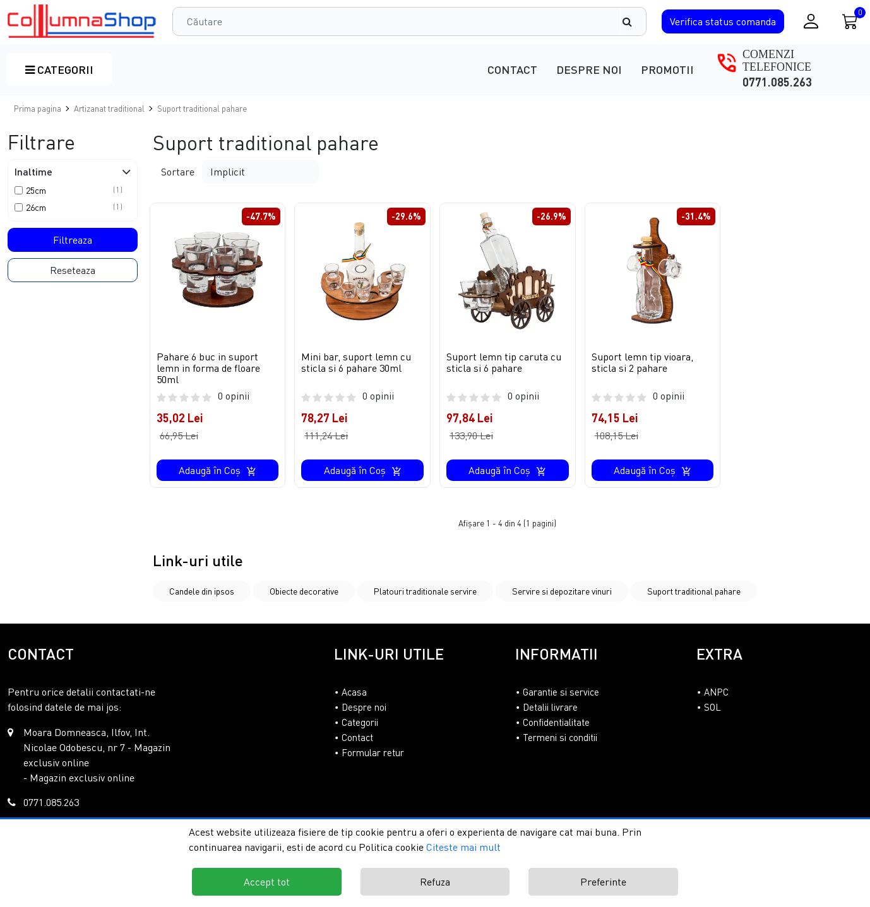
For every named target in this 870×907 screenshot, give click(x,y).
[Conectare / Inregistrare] (811, 21)
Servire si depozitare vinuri (562, 591)
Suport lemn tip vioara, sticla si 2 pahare (642, 362)
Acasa (354, 691)
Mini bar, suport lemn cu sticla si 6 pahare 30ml (356, 362)
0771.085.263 (777, 82)
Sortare (177, 171)
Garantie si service (561, 691)
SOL (712, 707)
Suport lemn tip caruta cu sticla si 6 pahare (503, 362)
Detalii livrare (550, 707)
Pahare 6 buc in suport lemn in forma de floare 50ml (208, 368)
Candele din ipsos (201, 591)
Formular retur (373, 752)
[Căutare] (633, 21)
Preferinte (603, 881)
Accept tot (267, 881)
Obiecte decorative (304, 591)
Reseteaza (72, 270)
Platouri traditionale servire (425, 591)
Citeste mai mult (463, 847)
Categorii (59, 69)
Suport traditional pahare (694, 591)
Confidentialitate (556, 722)
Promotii (667, 69)
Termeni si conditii (560, 737)
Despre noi (589, 69)
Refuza (435, 881)
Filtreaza (72, 240)
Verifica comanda (723, 21)
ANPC (716, 691)
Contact (512, 69)
